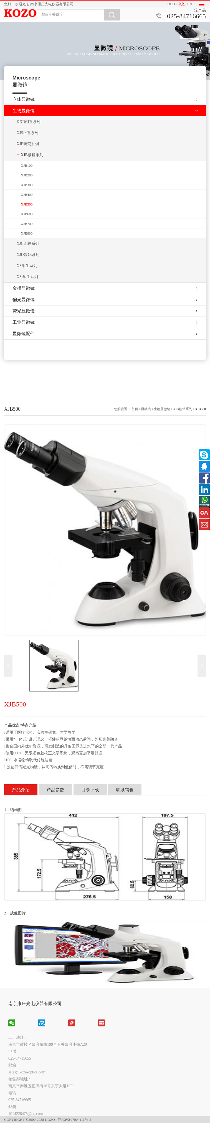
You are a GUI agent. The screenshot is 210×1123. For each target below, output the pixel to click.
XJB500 (27, 207)
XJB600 (27, 217)
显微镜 (146, 676)
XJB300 (27, 188)
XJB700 (27, 227)
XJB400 (27, 198)
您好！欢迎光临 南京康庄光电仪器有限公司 (39, 4)
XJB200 (27, 178)
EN (189, 4)
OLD (171, 4)
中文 (181, 4)
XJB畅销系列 (182, 676)
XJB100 (27, 168)
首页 (134, 676)
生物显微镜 (162, 676)
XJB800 (27, 236)
